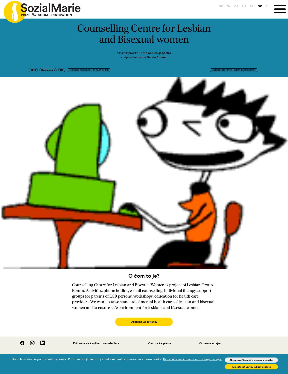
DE (221, 6)
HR (244, 6)
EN (228, 6)
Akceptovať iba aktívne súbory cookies (251, 360)
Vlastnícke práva (159, 339)
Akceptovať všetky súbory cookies (251, 366)
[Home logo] (40, 10)
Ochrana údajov (210, 339)
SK (260, 6)
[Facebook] (20, 340)
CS (236, 6)
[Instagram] (30, 340)
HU (252, 6)
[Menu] (281, 9)
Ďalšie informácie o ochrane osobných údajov (192, 359)
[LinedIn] (40, 340)
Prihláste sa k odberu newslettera (96, 339)
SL (267, 6)
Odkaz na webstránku (144, 321)
